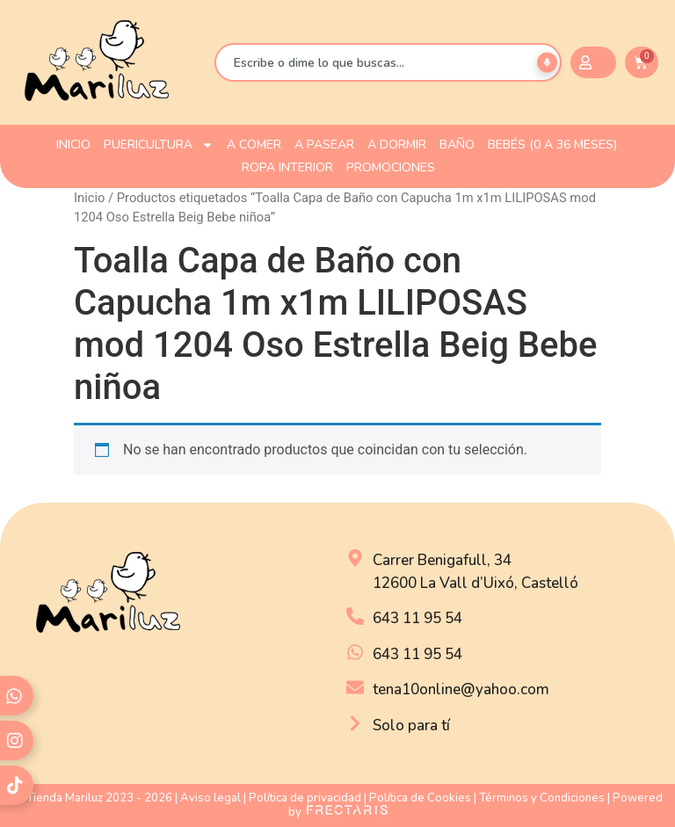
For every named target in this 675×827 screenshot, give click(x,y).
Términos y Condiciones (542, 798)
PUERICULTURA (159, 145)
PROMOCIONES (390, 167)
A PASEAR (324, 144)
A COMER (254, 144)
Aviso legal (210, 798)
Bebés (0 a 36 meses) (552, 144)
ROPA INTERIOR (287, 167)
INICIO (73, 144)
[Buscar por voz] (547, 63)
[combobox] (388, 62)
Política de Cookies (420, 798)
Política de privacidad (305, 798)
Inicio (89, 198)
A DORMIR (396, 144)
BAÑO (457, 144)
